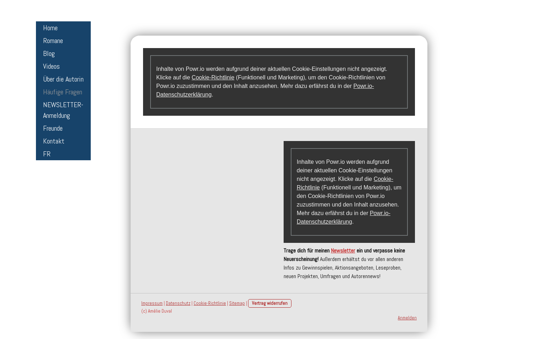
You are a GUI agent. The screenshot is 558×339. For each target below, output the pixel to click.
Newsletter (343, 250)
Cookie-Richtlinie (213, 77)
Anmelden (407, 318)
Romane (53, 40)
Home (50, 27)
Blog (49, 53)
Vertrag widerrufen (270, 303)
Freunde (53, 128)
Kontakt (53, 141)
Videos (51, 66)
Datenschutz (178, 303)
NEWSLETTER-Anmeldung (63, 110)
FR (47, 153)
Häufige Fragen (62, 92)
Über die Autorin (63, 79)
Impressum (152, 303)
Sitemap (237, 303)
